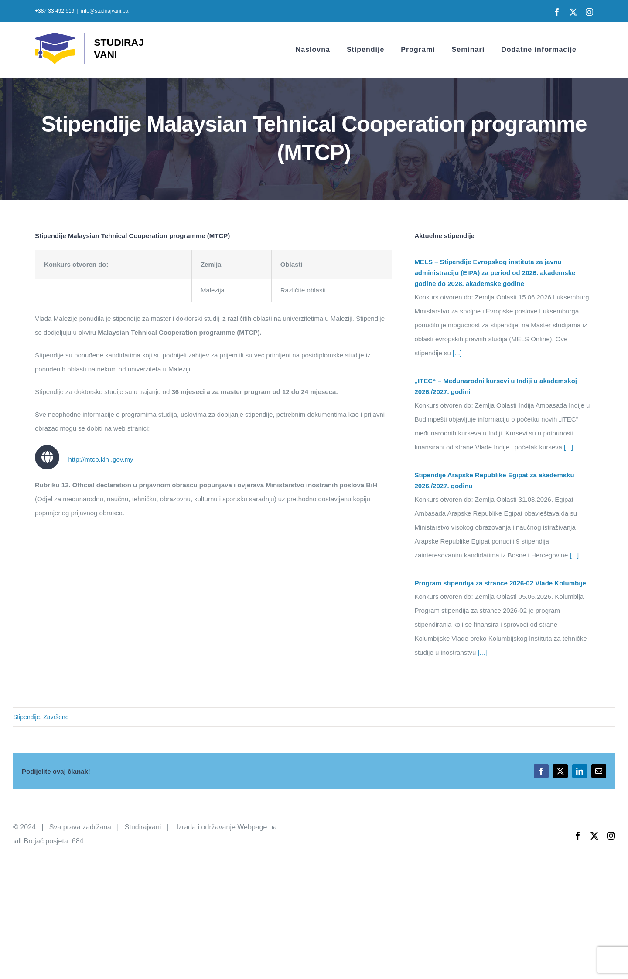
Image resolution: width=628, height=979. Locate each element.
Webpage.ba (256, 827)
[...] (456, 353)
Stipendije (26, 717)
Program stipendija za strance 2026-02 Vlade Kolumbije (500, 583)
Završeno (55, 717)
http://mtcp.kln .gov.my (100, 459)
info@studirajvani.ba (105, 11)
